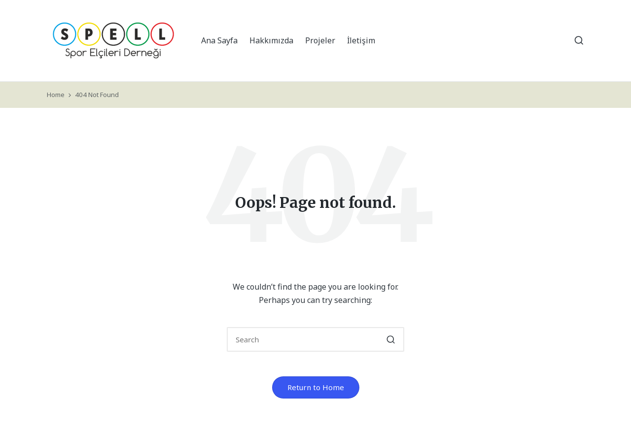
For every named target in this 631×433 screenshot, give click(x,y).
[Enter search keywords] (315, 339)
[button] (391, 339)
